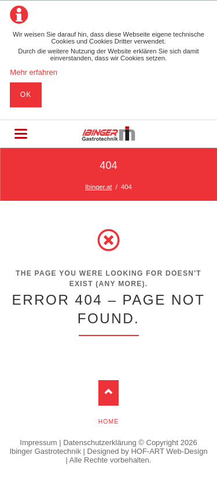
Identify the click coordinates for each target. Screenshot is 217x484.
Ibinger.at (98, 186)
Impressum (38, 442)
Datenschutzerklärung (99, 442)
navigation (21, 133)
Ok (26, 95)
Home (108, 421)
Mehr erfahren (33, 72)
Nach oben (108, 392)
